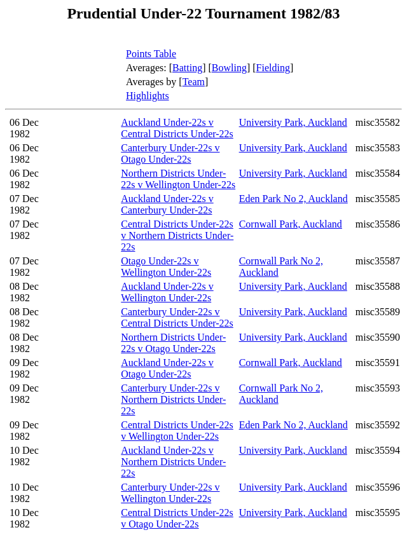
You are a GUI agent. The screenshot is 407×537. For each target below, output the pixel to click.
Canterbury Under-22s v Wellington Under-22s (170, 493)
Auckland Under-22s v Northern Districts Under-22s (173, 462)
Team (194, 81)
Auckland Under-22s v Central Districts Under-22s (177, 128)
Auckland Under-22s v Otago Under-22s (167, 368)
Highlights (147, 95)
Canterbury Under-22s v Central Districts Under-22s (177, 317)
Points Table (151, 53)
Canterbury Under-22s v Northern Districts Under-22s (173, 399)
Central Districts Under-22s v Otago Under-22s (177, 518)
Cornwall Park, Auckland (290, 224)
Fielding (273, 67)
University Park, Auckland (293, 122)
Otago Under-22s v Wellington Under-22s (166, 266)
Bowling (229, 67)
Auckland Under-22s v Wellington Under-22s (167, 292)
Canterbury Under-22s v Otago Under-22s (170, 153)
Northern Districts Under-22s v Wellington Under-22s (178, 179)
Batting (187, 67)
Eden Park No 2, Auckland (293, 198)
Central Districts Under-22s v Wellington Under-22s (177, 430)
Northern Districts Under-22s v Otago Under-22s (173, 343)
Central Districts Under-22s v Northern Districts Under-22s (177, 235)
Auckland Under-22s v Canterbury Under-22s (167, 204)
